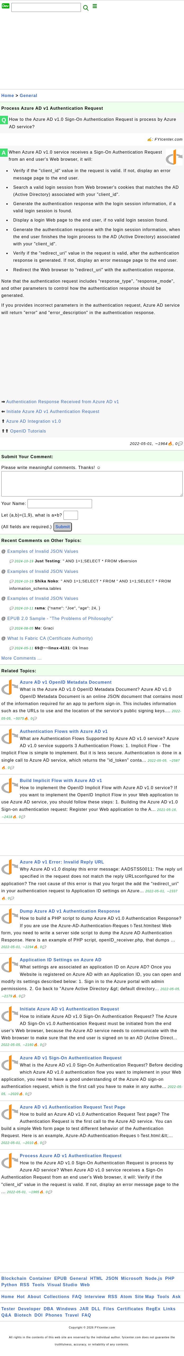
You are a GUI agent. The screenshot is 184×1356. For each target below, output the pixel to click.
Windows (66, 1314)
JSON (112, 1283)
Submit (63, 532)
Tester (8, 1314)
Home (7, 95)
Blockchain (13, 1283)
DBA (49, 1314)
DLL (95, 1314)
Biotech (23, 1320)
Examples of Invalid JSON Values (43, 556)
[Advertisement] (92, 52)
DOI (38, 1320)
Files (108, 1314)
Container (40, 1283)
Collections (57, 1302)
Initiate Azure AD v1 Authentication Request (52, 411)
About (34, 1302)
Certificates (130, 1314)
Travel (72, 1320)
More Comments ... (21, 663)
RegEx (153, 1314)
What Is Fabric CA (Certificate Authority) (50, 643)
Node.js (153, 1283)
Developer (29, 1314)
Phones (53, 1320)
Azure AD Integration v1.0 (33, 421)
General (29, 95)
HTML (96, 1283)
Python (9, 1290)
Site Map (144, 1302)
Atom (126, 1302)
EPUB (60, 1283)
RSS (25, 1290)
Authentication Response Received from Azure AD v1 (62, 401)
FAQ (77, 1302)
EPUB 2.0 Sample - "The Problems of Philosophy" (60, 624)
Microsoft (131, 1283)
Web (85, 1290)
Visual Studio (62, 1290)
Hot (21, 1302)
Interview (95, 1302)
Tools (38, 1290)
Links (169, 1314)
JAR (84, 1314)
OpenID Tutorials (28, 431)
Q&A (6, 1320)
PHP (170, 1283)
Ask (176, 1302)
